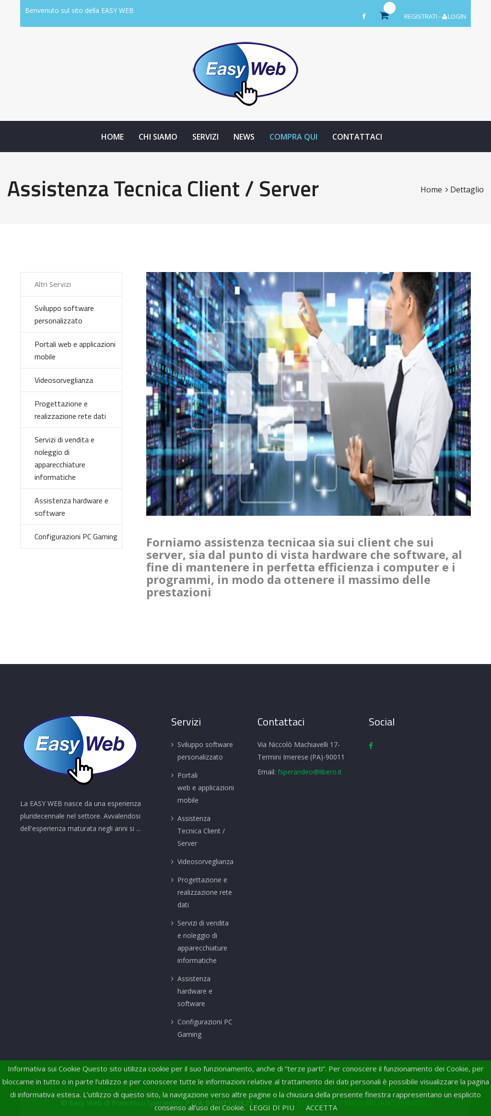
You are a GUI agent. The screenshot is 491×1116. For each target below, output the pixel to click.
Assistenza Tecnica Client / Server (201, 831)
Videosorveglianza (64, 380)
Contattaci (357, 136)
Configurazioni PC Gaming (76, 536)
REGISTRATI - (423, 16)
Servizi (205, 136)
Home (112, 136)
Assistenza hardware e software (71, 507)
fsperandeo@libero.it (310, 771)
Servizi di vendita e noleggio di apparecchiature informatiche (64, 458)
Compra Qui (293, 136)
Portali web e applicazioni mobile (75, 350)
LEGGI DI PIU (271, 1107)
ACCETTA (321, 1107)
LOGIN (454, 16)
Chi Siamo (158, 136)
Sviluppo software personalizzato (64, 314)
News (244, 136)
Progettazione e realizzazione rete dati (70, 410)
